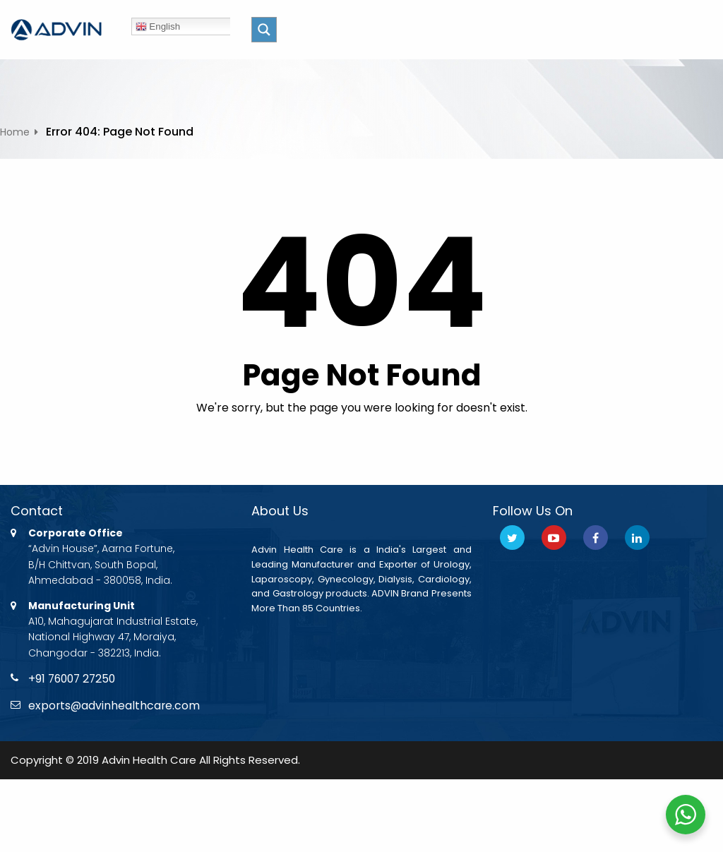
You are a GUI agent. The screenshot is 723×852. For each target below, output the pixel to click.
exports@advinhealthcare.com (115, 706)
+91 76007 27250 (74, 679)
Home (15, 132)
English (158, 26)
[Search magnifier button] (264, 30)
